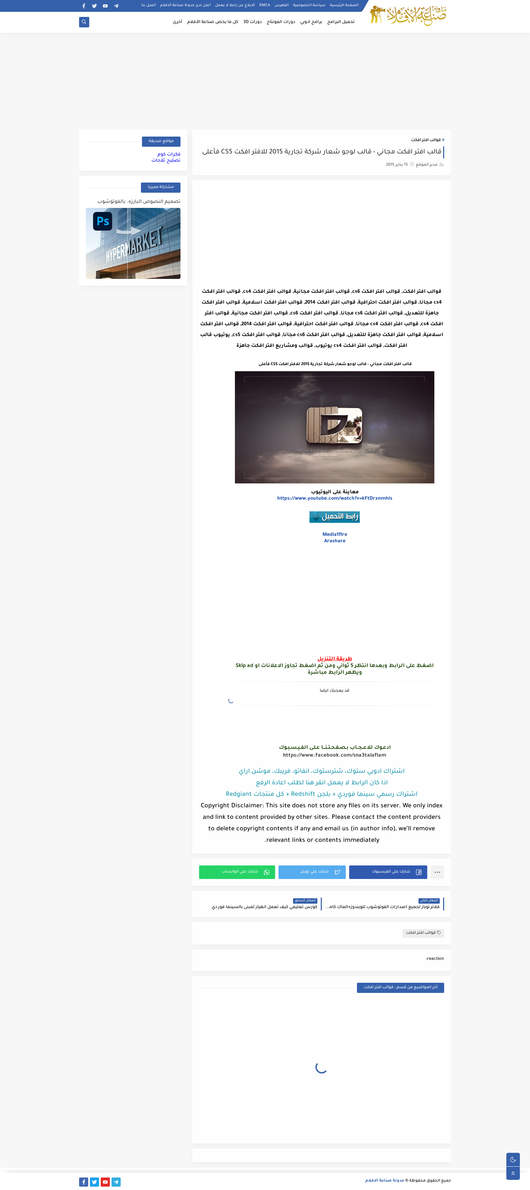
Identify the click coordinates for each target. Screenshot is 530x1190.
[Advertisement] (265, 80)
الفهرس (281, 5)
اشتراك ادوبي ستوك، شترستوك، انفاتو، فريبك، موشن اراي (322, 771)
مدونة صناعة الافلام (384, 1181)
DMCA (264, 5)
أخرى (177, 22)
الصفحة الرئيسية (344, 5)
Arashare (334, 541)
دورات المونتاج (281, 22)
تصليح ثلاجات (165, 160)
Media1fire (334, 535)
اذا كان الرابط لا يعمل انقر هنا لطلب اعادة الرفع (322, 783)
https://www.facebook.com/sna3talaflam (334, 756)
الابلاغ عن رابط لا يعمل (235, 5)
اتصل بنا (148, 5)
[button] (388, 872)
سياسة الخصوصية (309, 5)
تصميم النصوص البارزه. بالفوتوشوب (138, 202)
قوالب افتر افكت (426, 140)
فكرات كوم (169, 154)
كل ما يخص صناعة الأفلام (212, 22)
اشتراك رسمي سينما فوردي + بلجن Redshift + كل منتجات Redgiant (321, 794)
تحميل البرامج (341, 22)
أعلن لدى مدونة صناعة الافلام (185, 5)
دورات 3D (252, 22)
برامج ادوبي (311, 22)
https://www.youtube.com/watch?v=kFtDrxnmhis (334, 499)
